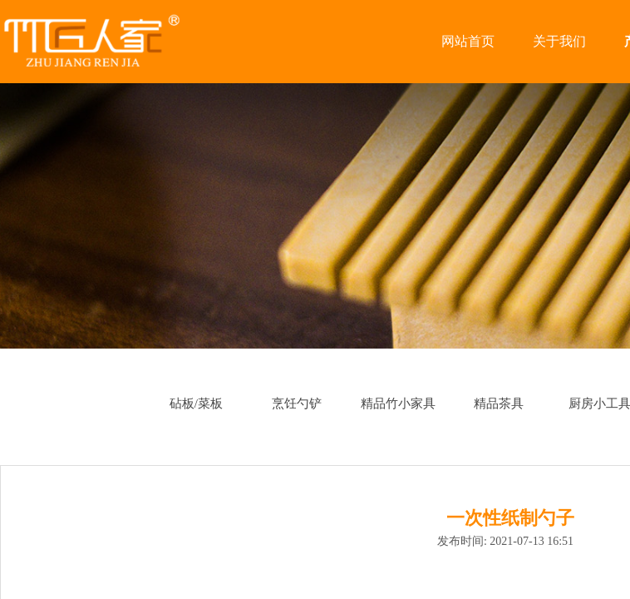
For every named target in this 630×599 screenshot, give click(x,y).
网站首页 (468, 41)
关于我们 (559, 41)
